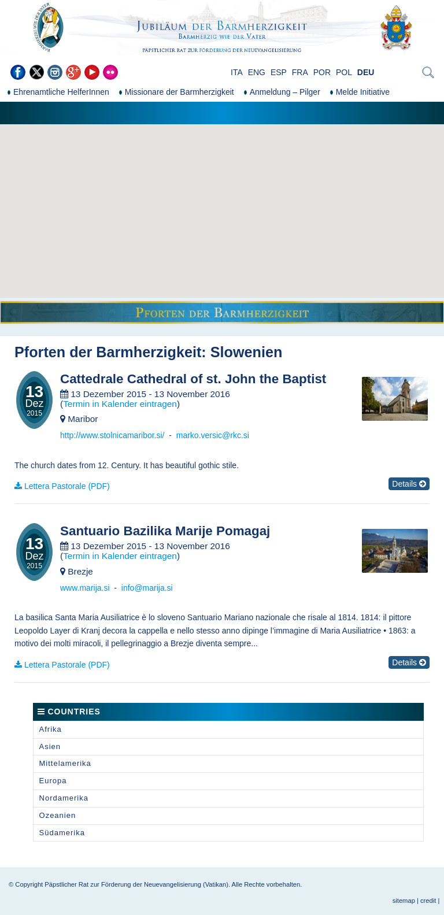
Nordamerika (63, 798)
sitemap (404, 900)
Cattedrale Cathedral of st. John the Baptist (193, 379)
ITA (237, 72)
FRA (300, 72)
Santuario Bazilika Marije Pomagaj (165, 531)
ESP (279, 72)
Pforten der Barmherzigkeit (107, 352)
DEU (366, 72)
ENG (256, 72)
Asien (50, 746)
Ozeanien (57, 815)
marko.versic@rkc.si (212, 435)
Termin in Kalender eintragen (120, 404)
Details (409, 483)
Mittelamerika (65, 763)
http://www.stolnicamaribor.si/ (112, 435)
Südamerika (62, 832)
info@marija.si (147, 587)
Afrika (50, 729)
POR (322, 72)
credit (428, 900)
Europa (53, 780)
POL (344, 72)
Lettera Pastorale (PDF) (67, 486)
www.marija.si (85, 587)
